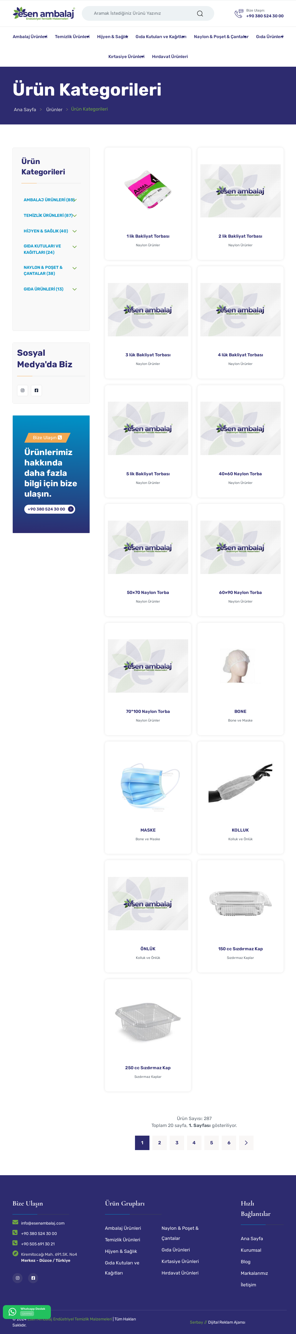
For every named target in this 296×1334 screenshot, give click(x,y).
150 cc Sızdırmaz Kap (240, 948)
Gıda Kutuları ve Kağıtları (161, 36)
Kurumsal (251, 1250)
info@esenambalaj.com (42, 1223)
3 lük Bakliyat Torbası (148, 354)
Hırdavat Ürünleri (170, 56)
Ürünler (54, 109)
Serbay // (199, 1322)
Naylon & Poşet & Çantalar (221, 36)
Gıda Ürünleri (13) (43, 289)
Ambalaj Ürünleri (30, 36)
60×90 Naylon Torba (240, 592)
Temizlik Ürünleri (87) (48, 215)
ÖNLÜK (148, 948)
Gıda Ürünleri (269, 36)
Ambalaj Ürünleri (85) (49, 200)
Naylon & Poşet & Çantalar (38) (43, 270)
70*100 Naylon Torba (148, 711)
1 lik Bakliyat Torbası (148, 236)
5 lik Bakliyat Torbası (148, 473)
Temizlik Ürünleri (72, 36)
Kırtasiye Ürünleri (126, 56)
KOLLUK (240, 830)
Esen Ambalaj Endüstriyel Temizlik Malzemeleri (69, 1319)
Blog (246, 1261)
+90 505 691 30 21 (38, 1244)
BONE (240, 711)
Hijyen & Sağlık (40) (46, 231)
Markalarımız (254, 1273)
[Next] (246, 1143)
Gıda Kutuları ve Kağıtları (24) (42, 249)
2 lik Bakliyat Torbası (240, 236)
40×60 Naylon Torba (240, 473)
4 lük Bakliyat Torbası (240, 354)
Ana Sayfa (25, 109)
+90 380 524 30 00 (46, 509)
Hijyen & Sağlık (112, 36)
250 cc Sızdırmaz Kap (148, 1067)
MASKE (148, 830)
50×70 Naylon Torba (148, 592)
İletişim (248, 1285)
